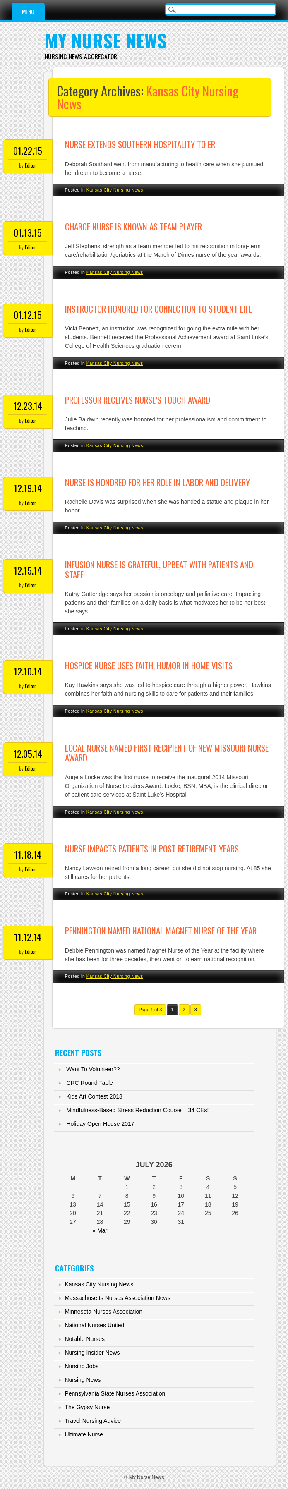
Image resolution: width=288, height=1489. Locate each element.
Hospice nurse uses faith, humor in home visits (149, 665)
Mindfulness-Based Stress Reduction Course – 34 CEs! (137, 1110)
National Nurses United (94, 1325)
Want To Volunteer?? (93, 1069)
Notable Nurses (85, 1339)
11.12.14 (27, 936)
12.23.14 (27, 405)
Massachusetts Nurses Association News (117, 1298)
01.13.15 (28, 232)
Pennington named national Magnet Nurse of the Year (161, 930)
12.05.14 (27, 753)
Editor (30, 165)
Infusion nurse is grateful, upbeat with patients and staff (159, 569)
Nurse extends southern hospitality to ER (140, 144)
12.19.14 (28, 488)
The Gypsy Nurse (87, 1407)
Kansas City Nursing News (114, 189)
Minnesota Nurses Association (103, 1311)
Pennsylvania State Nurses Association (115, 1393)
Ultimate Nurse (84, 1434)
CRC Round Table (89, 1083)
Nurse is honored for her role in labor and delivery (157, 482)
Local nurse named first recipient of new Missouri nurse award (167, 752)
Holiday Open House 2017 (100, 1123)
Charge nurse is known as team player (133, 226)
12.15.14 (28, 570)
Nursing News (83, 1379)
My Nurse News (106, 40)
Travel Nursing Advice (93, 1420)
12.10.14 (28, 671)
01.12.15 (28, 314)
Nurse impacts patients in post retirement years (152, 848)
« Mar (100, 1230)
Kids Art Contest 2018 (94, 1096)
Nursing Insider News (92, 1352)
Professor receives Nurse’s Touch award (137, 399)
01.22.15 (27, 150)
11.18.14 (27, 854)
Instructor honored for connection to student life (158, 308)
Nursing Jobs (81, 1366)
